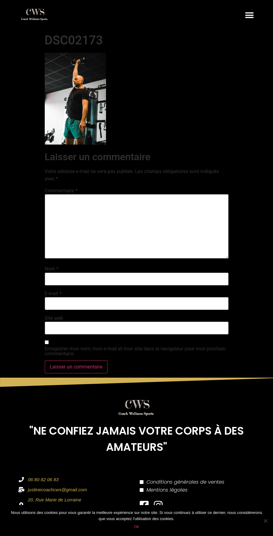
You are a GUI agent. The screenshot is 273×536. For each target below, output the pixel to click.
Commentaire (61, 190)
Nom (52, 268)
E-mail (53, 293)
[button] (249, 15)
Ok (136, 526)
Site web (54, 318)
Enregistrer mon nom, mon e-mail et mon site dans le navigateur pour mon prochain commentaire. (135, 351)
